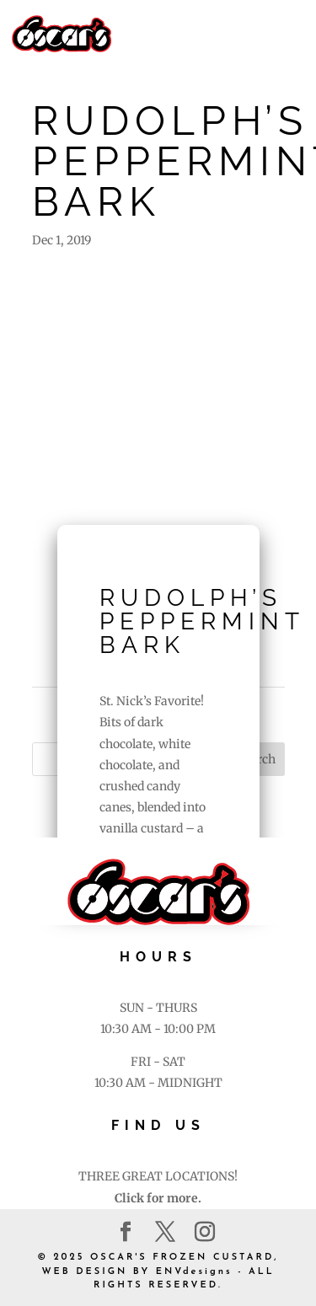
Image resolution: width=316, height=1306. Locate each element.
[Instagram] (205, 1233)
